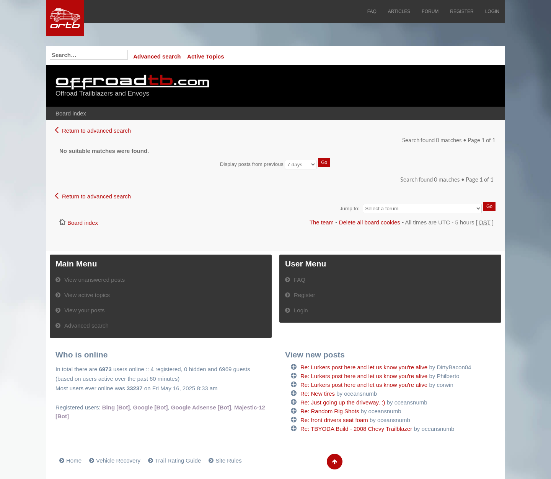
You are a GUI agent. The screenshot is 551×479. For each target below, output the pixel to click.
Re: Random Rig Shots (329, 411)
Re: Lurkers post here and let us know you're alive (363, 367)
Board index (70, 113)
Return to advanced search (96, 130)
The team (322, 222)
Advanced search (157, 56)
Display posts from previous (275, 164)
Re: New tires (317, 393)
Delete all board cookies (369, 222)
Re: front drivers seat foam (334, 420)
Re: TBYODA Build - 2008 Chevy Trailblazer (356, 428)
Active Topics (205, 56)
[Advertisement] (400, 86)
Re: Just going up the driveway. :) (342, 402)
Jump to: (350, 208)
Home (74, 460)
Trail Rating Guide (178, 460)
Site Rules (228, 460)
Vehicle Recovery (118, 460)
